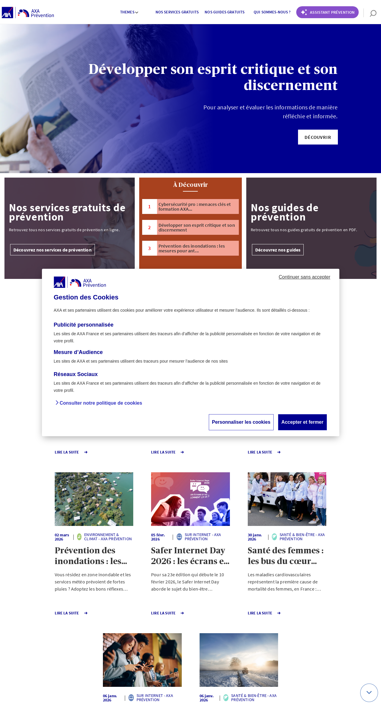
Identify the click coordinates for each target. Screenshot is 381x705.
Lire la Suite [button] (30, 452)
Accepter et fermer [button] (302, 422)
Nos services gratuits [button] (177, 12)
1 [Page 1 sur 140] (157, 633)
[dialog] (190, 352)
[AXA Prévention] (28, 13)
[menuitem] (129, 13)
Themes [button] (129, 12)
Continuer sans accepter (304, 276)
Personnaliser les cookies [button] (241, 422)
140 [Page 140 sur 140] (179, 633)
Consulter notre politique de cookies (101, 403)
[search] (370, 12)
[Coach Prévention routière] (327, 12)
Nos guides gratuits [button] (224, 12)
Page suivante (210, 633)
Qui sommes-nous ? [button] (272, 12)
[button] (318, 137)
